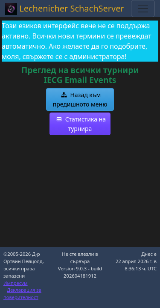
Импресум (15, 283)
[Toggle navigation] (143, 8)
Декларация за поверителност (22, 293)
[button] (80, 99)
